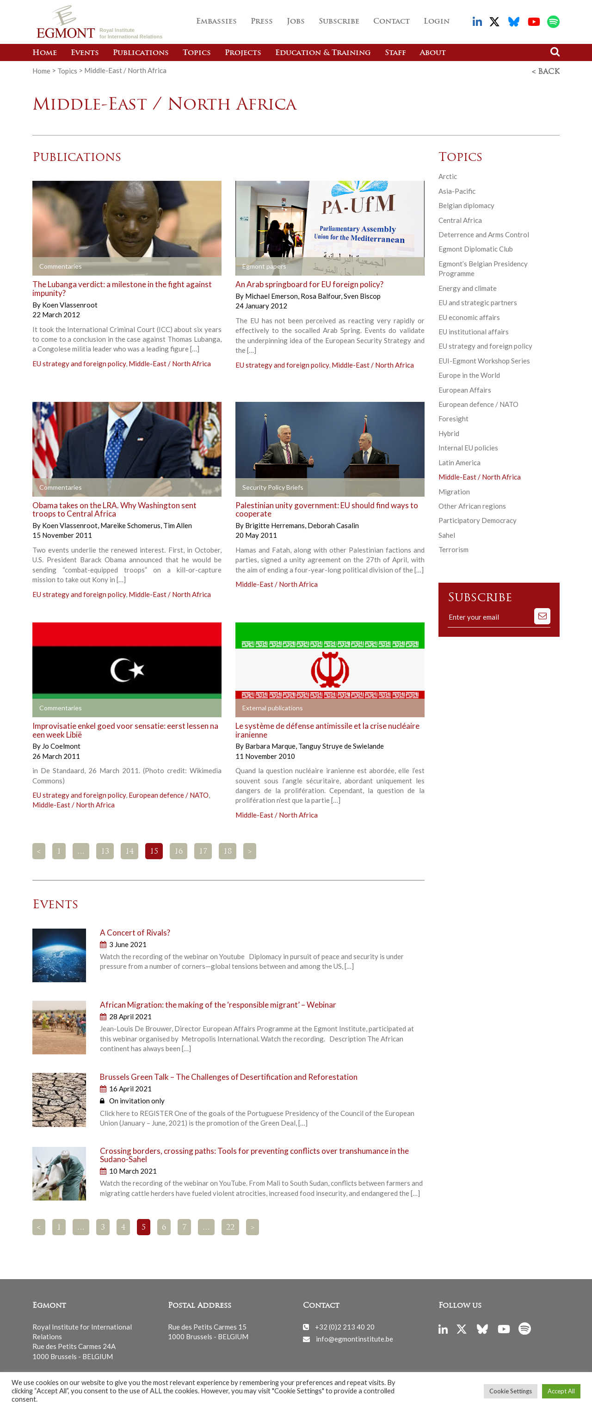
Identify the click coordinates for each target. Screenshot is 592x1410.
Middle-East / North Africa (170, 362)
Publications (141, 53)
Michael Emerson (272, 294)
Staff (395, 53)
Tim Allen (177, 524)
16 (178, 850)
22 (230, 1226)
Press (262, 21)
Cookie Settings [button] (510, 1391)
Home (44, 53)
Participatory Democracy (477, 519)
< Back (546, 70)
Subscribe (339, 21)
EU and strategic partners (477, 301)
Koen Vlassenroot (70, 303)
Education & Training (323, 53)
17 (203, 850)
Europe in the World (469, 373)
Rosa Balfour (321, 294)
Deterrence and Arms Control (483, 233)
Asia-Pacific (456, 189)
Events (85, 53)
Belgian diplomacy (466, 204)
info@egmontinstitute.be (354, 1337)
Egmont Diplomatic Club (475, 247)
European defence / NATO (169, 793)
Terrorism (453, 548)
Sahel (446, 534)
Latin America (459, 461)
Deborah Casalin (333, 524)
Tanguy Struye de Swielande (341, 744)
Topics (197, 53)
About (433, 53)
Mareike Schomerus (131, 524)
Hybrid (448, 432)
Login (437, 21)
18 (227, 850)
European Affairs (464, 388)
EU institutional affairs (473, 330)
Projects (243, 53)
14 (129, 850)
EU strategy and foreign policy (79, 362)
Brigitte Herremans (275, 524)
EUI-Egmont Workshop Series (484, 359)
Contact (391, 21)
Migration (454, 490)
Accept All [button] (561, 1391)
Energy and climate (467, 287)
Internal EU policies (468, 446)
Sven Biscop (362, 294)
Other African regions (472, 504)
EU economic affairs (469, 315)
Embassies (216, 21)
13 (105, 850)
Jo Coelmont (61, 744)
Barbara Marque (271, 744)
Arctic (447, 175)
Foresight (453, 417)
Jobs (296, 21)
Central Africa (460, 218)
